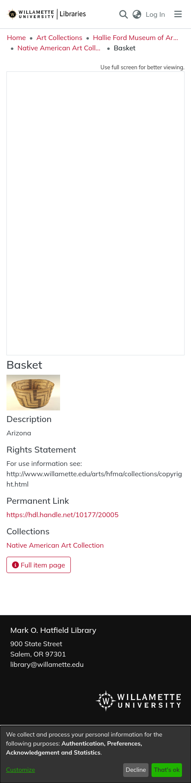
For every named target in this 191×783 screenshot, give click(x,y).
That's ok (166, 770)
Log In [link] (156, 14)
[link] (55, 545)
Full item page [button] (38, 565)
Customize (20, 770)
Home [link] (16, 37)
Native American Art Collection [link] (60, 47)
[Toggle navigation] (178, 14)
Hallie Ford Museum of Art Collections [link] (136, 37)
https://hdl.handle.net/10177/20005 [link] (62, 514)
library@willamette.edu (47, 664)
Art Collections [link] (59, 37)
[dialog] (95, 754)
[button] (123, 14)
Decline (136, 770)
